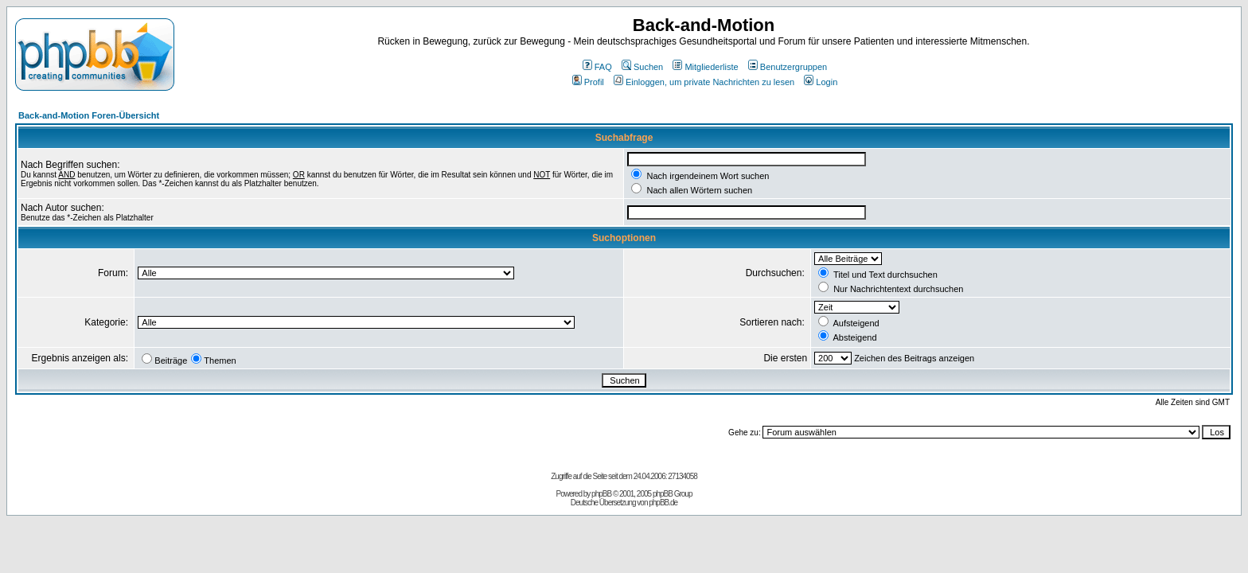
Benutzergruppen (787, 67)
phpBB (601, 493)
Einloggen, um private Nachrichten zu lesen (704, 82)
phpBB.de (663, 502)
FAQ (597, 67)
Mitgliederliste (705, 67)
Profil (588, 82)
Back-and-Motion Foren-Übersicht (88, 115)
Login (820, 82)
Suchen (642, 67)
